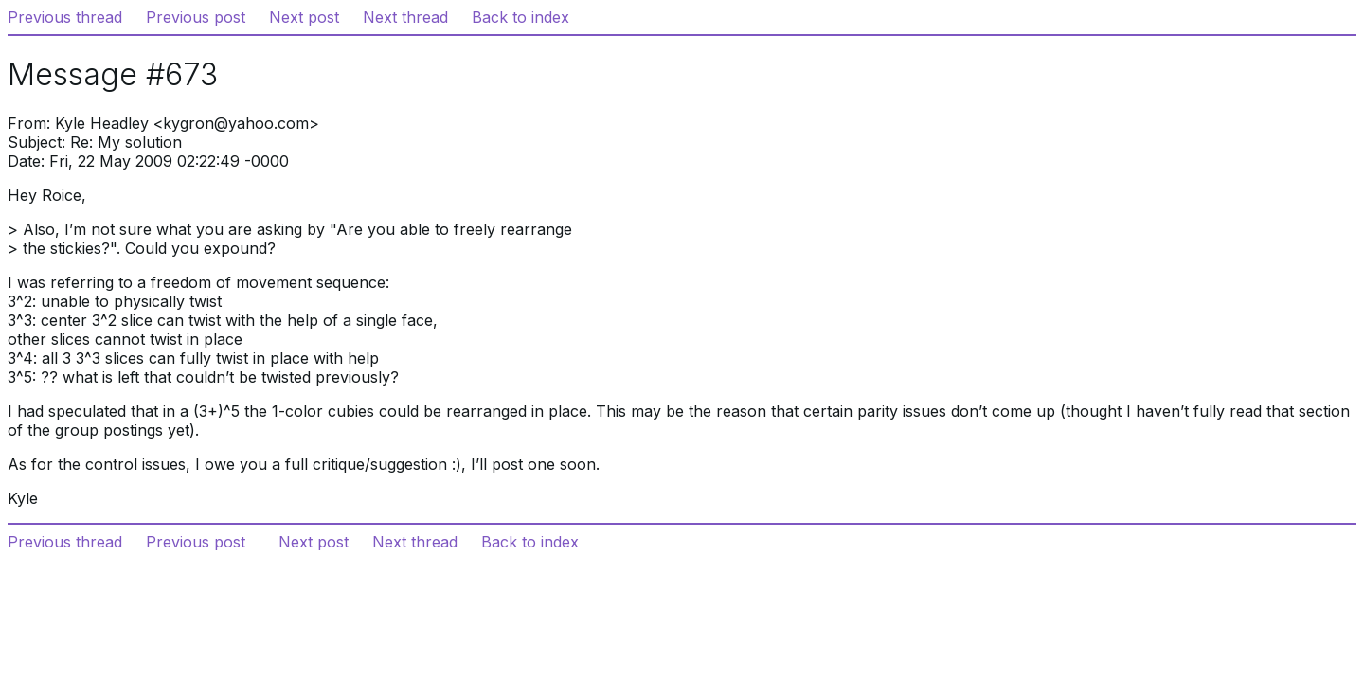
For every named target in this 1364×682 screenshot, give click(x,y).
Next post (304, 17)
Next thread (405, 17)
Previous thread (65, 17)
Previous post (195, 17)
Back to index (520, 17)
